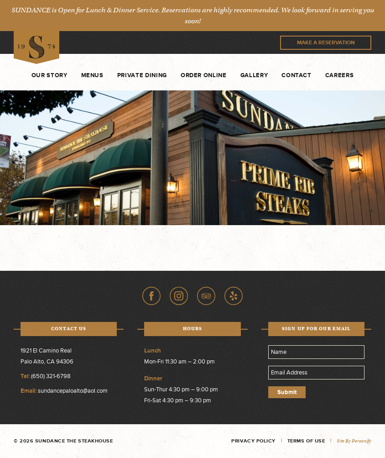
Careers (339, 75)
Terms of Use (306, 441)
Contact (296, 75)
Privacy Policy (253, 441)
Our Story (49, 75)
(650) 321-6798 (51, 376)
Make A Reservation (326, 42)
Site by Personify (354, 441)
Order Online (204, 75)
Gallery (254, 75)
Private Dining (142, 75)
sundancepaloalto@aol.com (73, 391)
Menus (92, 75)
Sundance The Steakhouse (36, 47)
